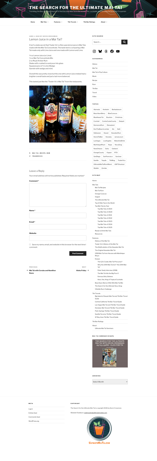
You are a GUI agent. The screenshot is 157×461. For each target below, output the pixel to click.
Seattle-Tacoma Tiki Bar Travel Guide (108, 314)
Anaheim (106, 109)
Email (32, 222)
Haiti (118, 129)
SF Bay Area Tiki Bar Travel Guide (106, 317)
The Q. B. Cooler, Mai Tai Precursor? (110, 262)
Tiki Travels (73, 22)
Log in (31, 409)
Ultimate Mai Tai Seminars (104, 328)
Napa (110, 145)
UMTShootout (119, 164)
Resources (98, 234)
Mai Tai (35, 153)
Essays (97, 259)
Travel (94, 92)
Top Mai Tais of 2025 (105, 227)
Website (32, 233)
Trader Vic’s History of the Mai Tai (106, 244)
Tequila (103, 160)
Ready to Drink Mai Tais (103, 231)
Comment (34, 181)
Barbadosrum (116, 109)
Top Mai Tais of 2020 (105, 212)
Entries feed (33, 413)
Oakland (115, 148)
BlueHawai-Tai (98, 117)
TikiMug (112, 160)
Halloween (97, 133)
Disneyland (110, 125)
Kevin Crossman (50, 36)
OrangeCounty (99, 152)
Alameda (97, 109)
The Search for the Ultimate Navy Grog (108, 286)
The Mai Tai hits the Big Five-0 (108, 273)
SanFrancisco (108, 156)
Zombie (104, 168)
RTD (116, 152)
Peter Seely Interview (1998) (107, 270)
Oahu (107, 148)
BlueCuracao (112, 113)
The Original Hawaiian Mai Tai (105, 250)
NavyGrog (118, 145)
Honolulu (109, 137)
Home (33, 22)
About (104, 22)
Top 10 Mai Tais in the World (104, 203)
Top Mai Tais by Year (102, 206)
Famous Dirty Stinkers (105, 276)
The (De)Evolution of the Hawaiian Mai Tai (109, 247)
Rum (48, 153)
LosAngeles (107, 141)
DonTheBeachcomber (101, 129)
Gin (113, 129)
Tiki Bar (95, 88)
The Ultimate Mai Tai (102, 200)
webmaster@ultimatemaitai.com (95, 413)
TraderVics (37, 156)
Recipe (43, 153)
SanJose (118, 156)
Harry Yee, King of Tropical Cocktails (110, 279)
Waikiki (96, 168)
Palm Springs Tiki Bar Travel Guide (107, 311)
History (94, 64)
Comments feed (34, 417)
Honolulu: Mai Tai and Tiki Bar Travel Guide (109, 308)
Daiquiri (121, 121)
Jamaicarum (118, 137)
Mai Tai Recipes (100, 187)
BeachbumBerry (99, 113)
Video (94, 96)
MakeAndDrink (119, 141)
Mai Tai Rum (99, 190)
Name (32, 211)
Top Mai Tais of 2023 (105, 221)
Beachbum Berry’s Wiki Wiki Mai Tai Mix (109, 283)
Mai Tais (45, 22)
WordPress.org (34, 421)
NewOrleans (98, 148)
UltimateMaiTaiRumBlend (103, 164)
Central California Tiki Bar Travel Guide (108, 302)
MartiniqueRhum (99, 145)
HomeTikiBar (98, 137)
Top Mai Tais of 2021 (105, 215)
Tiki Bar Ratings (89, 22)
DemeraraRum (99, 125)
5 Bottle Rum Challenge (103, 289)
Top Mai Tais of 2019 (105, 209)
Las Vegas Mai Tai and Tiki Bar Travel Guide (110, 305)
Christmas (118, 117)
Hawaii (106, 133)
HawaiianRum (116, 133)
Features (58, 22)
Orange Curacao (101, 194)
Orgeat (109, 152)
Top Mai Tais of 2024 (105, 224)
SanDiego (97, 156)
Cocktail (96, 121)
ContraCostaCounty (109, 121)
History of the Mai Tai (102, 241)
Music (94, 76)
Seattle (96, 160)
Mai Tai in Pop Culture (99, 72)
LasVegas (97, 141)
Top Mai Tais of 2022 (105, 218)
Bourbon (109, 117)
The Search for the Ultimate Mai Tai (75, 7)
